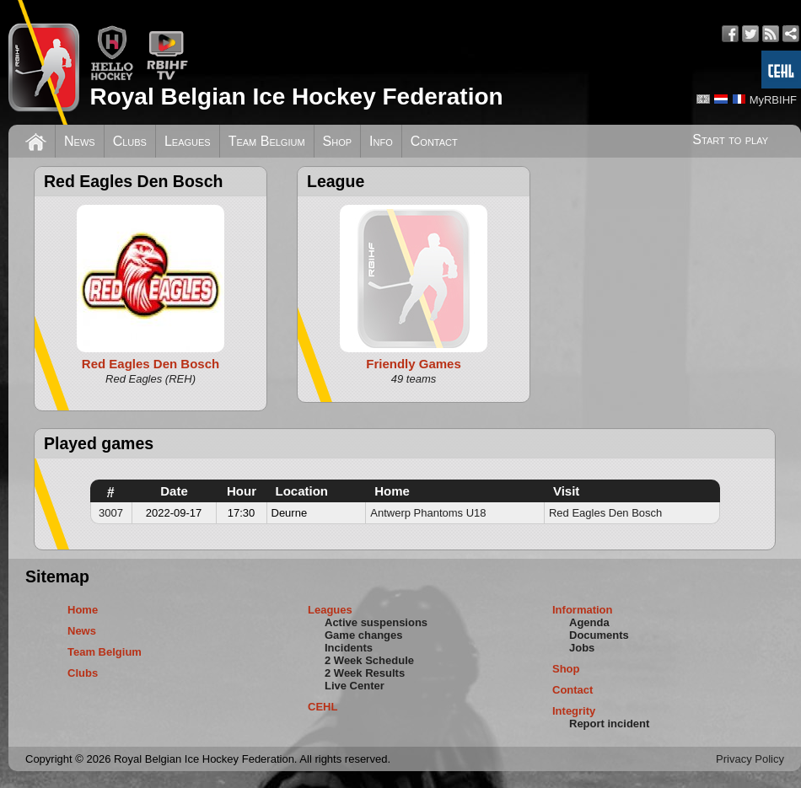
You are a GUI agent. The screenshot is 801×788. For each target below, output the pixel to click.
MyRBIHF (773, 100)
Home (82, 609)
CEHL (322, 706)
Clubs (130, 141)
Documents (599, 635)
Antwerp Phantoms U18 (428, 513)
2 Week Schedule (369, 660)
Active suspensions (376, 622)
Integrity (573, 711)
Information (582, 609)
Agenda (589, 622)
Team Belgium (266, 141)
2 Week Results (365, 673)
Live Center (354, 685)
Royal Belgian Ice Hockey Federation (296, 96)
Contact (434, 141)
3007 (111, 513)
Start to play (730, 139)
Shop (337, 141)
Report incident (609, 723)
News (79, 141)
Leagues (187, 141)
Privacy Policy (750, 759)
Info (381, 141)
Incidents (349, 647)
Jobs (581, 647)
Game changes (364, 635)
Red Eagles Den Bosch (605, 513)
